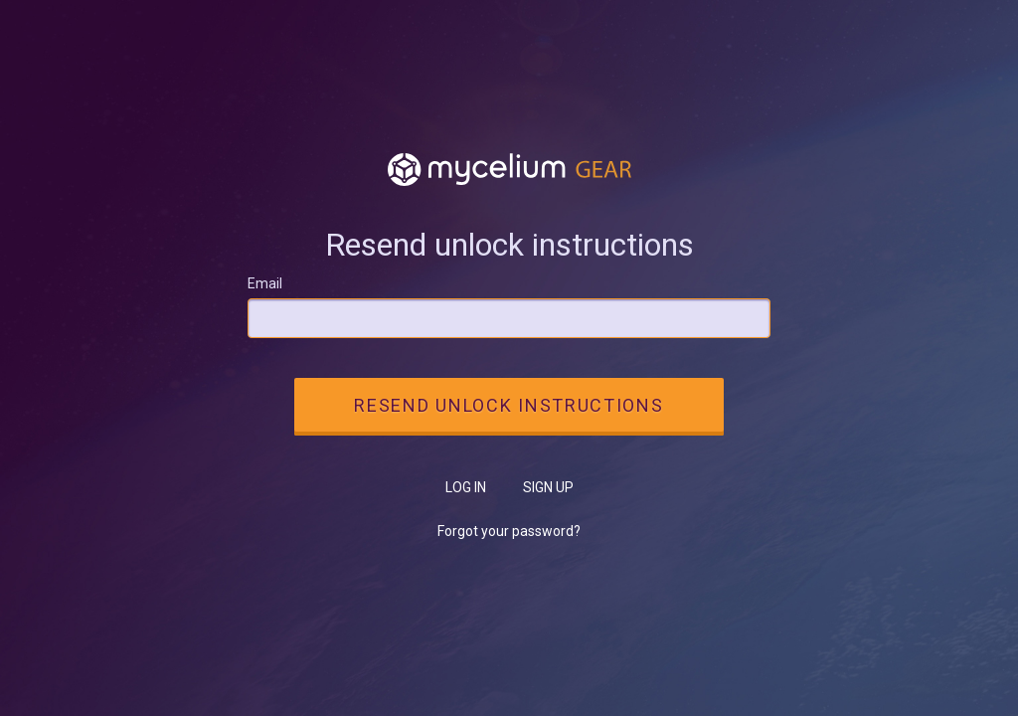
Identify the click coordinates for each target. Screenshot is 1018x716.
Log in (465, 487)
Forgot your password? (509, 531)
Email (265, 283)
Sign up (548, 487)
